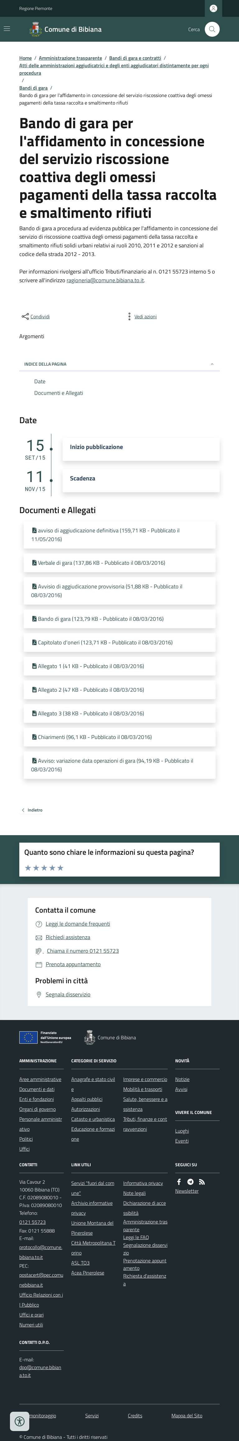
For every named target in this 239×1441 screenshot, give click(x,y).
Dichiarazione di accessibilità (144, 1208)
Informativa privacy (143, 1183)
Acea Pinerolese (87, 1272)
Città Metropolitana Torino (93, 1247)
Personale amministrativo (40, 1124)
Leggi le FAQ (136, 1237)
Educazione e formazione (93, 1134)
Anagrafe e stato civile (93, 1084)
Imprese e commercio (145, 1079)
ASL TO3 (80, 1262)
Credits (135, 1415)
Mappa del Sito (186, 1415)
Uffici (24, 1149)
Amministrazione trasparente (70, 58)
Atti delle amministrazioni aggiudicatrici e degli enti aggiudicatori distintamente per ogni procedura (114, 69)
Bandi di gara (33, 87)
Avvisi (181, 1089)
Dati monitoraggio (37, 1415)
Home (25, 58)
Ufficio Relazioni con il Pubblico (41, 1299)
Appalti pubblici (86, 1099)
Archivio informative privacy (92, 1208)
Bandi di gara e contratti (135, 58)
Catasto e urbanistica (93, 1119)
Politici (26, 1139)
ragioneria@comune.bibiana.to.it (105, 280)
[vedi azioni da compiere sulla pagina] (140, 316)
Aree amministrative (40, 1079)
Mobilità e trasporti (142, 1089)
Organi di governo (37, 1109)
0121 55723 (32, 1222)
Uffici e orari (31, 1314)
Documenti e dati (36, 1089)
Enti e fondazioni (36, 1099)
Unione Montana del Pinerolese (92, 1228)
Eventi (182, 1140)
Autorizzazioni (85, 1109)
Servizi (92, 1415)
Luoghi (182, 1131)
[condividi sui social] (35, 316)
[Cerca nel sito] (210, 29)
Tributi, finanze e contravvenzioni (145, 1124)
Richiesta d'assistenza (144, 1279)
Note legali (134, 1193)
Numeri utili (31, 1324)
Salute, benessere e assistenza (145, 1104)
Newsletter (187, 1191)
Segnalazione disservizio (145, 1248)
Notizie (182, 1079)
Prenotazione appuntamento (144, 1264)
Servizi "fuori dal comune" (92, 1188)
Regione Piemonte (35, 8)
